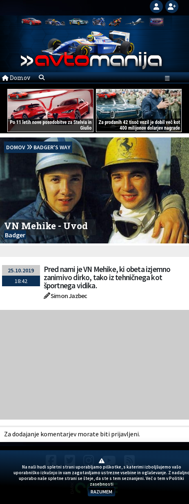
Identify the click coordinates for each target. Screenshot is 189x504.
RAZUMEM (101, 492)
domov (15, 147)
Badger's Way (51, 147)
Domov (16, 78)
